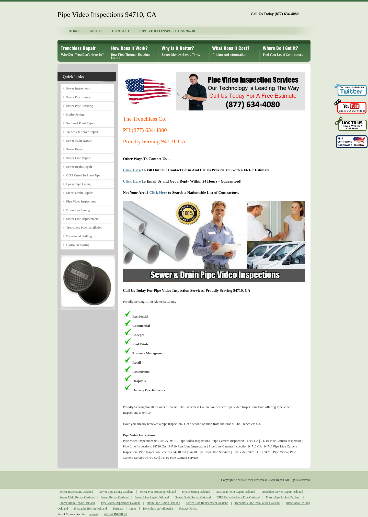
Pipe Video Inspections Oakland (121, 503)
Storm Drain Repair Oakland (77, 503)
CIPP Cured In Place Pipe (83, 175)
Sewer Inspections (78, 88)
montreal (93, 514)
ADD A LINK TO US (115, 514)
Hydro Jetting (75, 114)
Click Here (132, 170)
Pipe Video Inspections (81, 201)
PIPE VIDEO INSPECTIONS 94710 (167, 31)
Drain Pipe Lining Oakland (163, 503)
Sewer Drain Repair (79, 166)
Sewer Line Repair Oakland (152, 497)
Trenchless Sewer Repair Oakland (282, 491)
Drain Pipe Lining (78, 210)
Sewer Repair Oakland (115, 497)
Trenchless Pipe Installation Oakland (257, 503)
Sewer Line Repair (78, 158)
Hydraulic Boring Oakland (90, 508)
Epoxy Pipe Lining (78, 184)
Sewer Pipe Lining (78, 97)
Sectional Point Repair (81, 123)
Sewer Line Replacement (82, 219)
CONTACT (121, 31)
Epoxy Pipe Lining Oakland (283, 497)
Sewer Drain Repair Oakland (193, 497)
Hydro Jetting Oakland (196, 491)
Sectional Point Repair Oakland (235, 491)
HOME (74, 31)
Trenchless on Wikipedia (158, 508)
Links (132, 508)
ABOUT (95, 31)
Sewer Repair (75, 149)
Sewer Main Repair (79, 140)
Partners (118, 508)
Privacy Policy (188, 508)
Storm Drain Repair (79, 193)
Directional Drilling (79, 236)
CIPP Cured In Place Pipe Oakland (238, 497)
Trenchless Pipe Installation (84, 227)
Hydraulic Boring (77, 245)
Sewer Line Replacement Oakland (207, 503)
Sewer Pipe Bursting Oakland (158, 491)
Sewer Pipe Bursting (79, 106)
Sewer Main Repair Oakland (77, 497)
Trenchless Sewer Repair (82, 132)
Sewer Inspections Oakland (76, 491)
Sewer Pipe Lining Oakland (116, 491)
